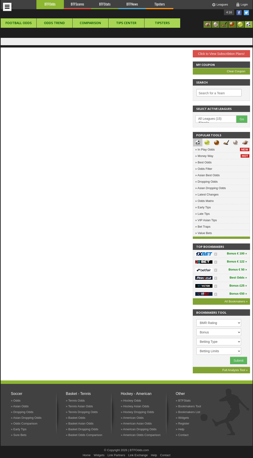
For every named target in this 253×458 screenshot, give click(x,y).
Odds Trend (54, 23)
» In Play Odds (222, 149)
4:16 (229, 12)
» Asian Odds (20, 406)
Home (87, 455)
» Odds (16, 400)
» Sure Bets (19, 435)
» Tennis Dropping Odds (82, 412)
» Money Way (222, 156)
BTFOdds (49, 4)
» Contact (182, 435)
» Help (180, 429)
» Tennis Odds (75, 400)
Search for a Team (212, 93)
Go (242, 119)
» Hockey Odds (131, 400)
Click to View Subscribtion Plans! (221, 54)
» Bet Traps (202, 226)
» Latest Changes (207, 194)
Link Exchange (138, 455)
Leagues (222, 4)
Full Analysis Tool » (235, 370)
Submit (239, 360)
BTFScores (77, 4)
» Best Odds (203, 162)
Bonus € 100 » (237, 253)
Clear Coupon (237, 71)
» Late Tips (202, 213)
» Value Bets (203, 233)
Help (154, 455)
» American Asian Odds (136, 423)
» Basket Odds (75, 417)
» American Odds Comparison (141, 435)
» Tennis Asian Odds (79, 406)
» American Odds (132, 417)
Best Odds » (238, 277)
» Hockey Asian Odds (135, 406)
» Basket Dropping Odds (82, 429)
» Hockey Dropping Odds (137, 412)
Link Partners (116, 455)
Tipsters (159, 4)
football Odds (18, 23)
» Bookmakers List (188, 412)
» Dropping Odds (206, 181)
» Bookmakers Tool (188, 406)
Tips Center (126, 23)
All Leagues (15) (218, 119)
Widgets (99, 455)
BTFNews (132, 4)
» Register (182, 423)
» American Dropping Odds (139, 429)
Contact (165, 455)
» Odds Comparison (24, 423)
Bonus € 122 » (237, 261)
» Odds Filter (203, 168)
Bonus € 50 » (238, 269)
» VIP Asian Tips (206, 220)
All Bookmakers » (236, 301)
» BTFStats (183, 400)
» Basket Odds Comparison (84, 435)
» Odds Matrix (204, 201)
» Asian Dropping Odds (210, 188)
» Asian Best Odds (207, 175)
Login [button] (244, 4)
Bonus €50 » (238, 293)
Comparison (90, 23)
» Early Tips (203, 207)
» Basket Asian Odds (80, 423)
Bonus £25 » (238, 285)
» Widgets (182, 417)
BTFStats (105, 4)
